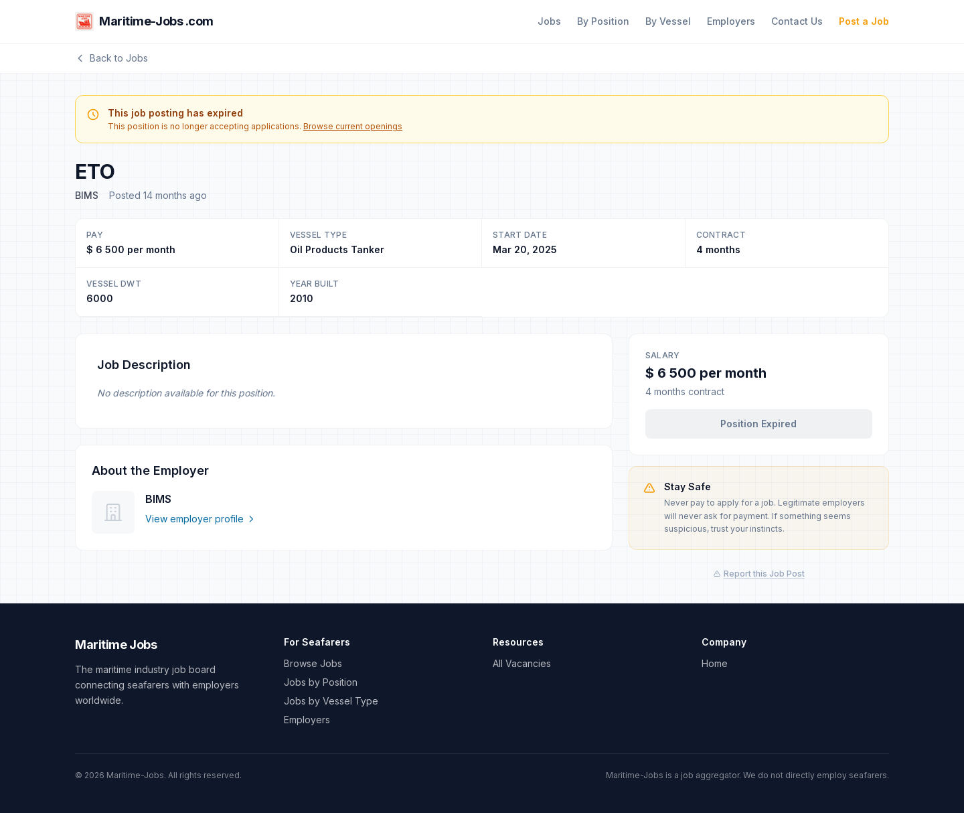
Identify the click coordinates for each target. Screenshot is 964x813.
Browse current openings (352, 126)
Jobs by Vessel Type (331, 701)
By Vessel (668, 21)
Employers (731, 21)
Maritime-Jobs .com (144, 21)
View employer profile (200, 518)
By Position (603, 21)
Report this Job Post (759, 574)
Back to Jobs (111, 58)
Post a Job (864, 21)
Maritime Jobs (116, 645)
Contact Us (797, 21)
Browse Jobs (313, 663)
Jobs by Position (320, 682)
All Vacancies (522, 663)
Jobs (549, 21)
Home (715, 663)
